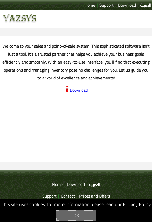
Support (106, 5)
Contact (68, 196)
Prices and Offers (94, 196)
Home (90, 5)
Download (127, 5)
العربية (145, 5)
